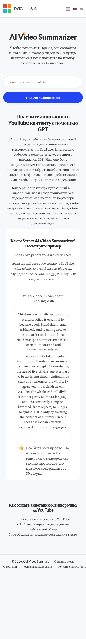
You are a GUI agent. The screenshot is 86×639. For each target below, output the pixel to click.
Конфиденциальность (72, 566)
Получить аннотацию (43, 97)
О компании (10, 566)
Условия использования (38, 566)
